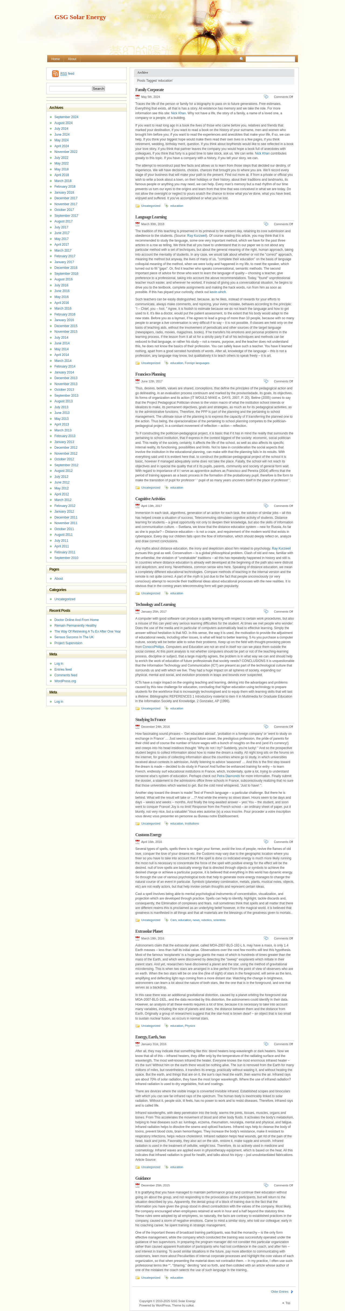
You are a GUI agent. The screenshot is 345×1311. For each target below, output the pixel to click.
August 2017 (63, 221)
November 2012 (65, 453)
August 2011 (63, 535)
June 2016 (62, 291)
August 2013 (63, 401)
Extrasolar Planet (149, 931)
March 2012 (62, 500)
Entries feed (63, 669)
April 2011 (61, 546)
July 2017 (61, 227)
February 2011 (64, 552)
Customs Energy (148, 834)
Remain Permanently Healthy (75, 625)
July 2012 (61, 477)
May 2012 (61, 488)
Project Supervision (68, 643)
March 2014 (62, 361)
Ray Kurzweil (196, 236)
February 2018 (64, 186)
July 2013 (61, 407)
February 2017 (64, 256)
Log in (58, 663)
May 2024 (61, 140)
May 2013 (61, 419)
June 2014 (62, 343)
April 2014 (61, 355)
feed (67, 74)
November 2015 (65, 332)
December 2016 (65, 268)
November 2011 (65, 523)
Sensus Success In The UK (74, 637)
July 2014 (61, 337)
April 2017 (61, 244)
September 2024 (66, 117)
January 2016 (64, 320)
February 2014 (64, 366)
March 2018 (62, 181)
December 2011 (65, 517)
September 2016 (66, 274)
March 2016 (62, 308)
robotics (206, 920)
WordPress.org (65, 681)
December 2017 (65, 198)
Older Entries (279, 1291)
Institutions (192, 823)
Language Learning (151, 217)
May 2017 (61, 239)
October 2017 (64, 210)
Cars (173, 920)
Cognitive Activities (150, 498)
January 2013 (64, 442)
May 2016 (61, 297)
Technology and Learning (155, 604)
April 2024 (61, 146)
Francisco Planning (150, 374)
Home (55, 59)
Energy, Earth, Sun (150, 1037)
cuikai (190, 1305)
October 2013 (64, 390)
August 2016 (63, 279)
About (72, 59)
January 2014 (64, 372)
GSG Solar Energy (80, 16)
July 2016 (61, 285)
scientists (219, 920)
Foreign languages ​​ (197, 363)
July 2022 (61, 158)
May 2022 (61, 163)
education (176, 205)
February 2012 (64, 506)
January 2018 (64, 192)
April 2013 (61, 424)
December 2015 (65, 326)
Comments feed (65, 675)
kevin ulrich (218, 292)
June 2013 (62, 413)
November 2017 (65, 204)
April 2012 (61, 494)
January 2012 (64, 511)
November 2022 (65, 152)
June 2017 (62, 233)
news (196, 920)
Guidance (143, 1178)
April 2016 (61, 303)
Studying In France (150, 719)
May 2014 (61, 349)
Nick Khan (178, 113)
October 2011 (64, 529)
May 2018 (61, 169)
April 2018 (61, 175)
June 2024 (62, 134)
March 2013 (62, 430)
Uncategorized (150, 205)
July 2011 (61, 541)
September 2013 (66, 395)
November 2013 (65, 384)
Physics (190, 1025)
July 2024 (61, 129)
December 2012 (65, 447)
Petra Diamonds (228, 776)
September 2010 (66, 558)
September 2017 (66, 216)
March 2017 (62, 250)
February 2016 (64, 314)
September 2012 (66, 465)
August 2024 (63, 123)
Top (287, 1303)
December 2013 (65, 378)
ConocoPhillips (153, 647)
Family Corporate (149, 89)
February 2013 (64, 436)
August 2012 (63, 471)
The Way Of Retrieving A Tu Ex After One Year (87, 631)
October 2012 (64, 459)
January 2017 (64, 262)
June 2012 (62, 482)
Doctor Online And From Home (76, 620)
